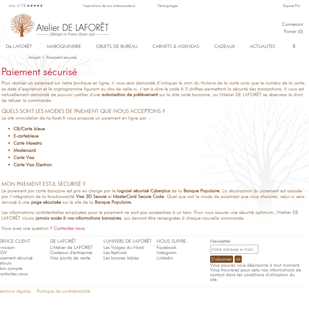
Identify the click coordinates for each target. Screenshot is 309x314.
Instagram (167, 252)
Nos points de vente (70, 258)
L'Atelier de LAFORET (71, 247)
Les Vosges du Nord (123, 247)
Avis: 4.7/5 (27, 5)
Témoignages (167, 5)
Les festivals (115, 252)
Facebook (166, 247)
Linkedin (165, 258)
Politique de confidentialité (63, 291)
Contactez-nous (69, 228)
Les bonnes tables (121, 258)
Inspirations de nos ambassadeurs (109, 5)
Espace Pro (291, 5)
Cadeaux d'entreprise (71, 252)
